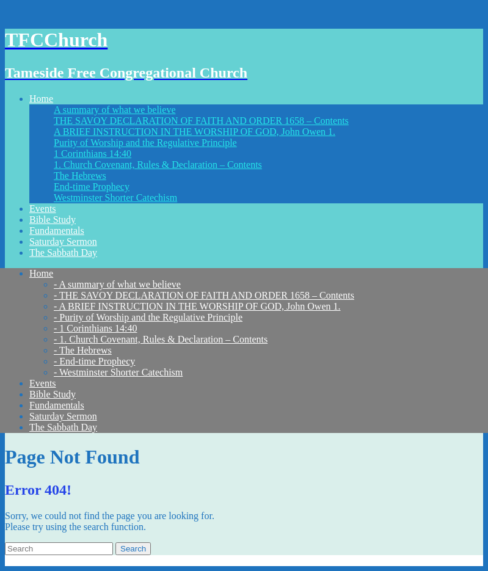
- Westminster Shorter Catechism (118, 372)
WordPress (223, 560)
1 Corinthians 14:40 (92, 153)
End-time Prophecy (91, 186)
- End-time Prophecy (94, 361)
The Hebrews (80, 175)
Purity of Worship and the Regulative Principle (145, 142)
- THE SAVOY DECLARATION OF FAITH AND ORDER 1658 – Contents (204, 295)
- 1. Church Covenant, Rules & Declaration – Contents (161, 339)
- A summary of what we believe (117, 284)
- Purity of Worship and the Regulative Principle (148, 317)
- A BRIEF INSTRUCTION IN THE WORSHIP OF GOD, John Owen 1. (197, 306)
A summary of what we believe (115, 109)
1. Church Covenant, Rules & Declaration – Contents (158, 164)
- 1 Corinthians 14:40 (95, 328)
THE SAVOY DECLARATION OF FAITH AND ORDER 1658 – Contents (201, 120)
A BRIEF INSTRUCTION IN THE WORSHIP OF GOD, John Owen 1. (194, 131)
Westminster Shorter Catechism (115, 197)
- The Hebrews (83, 350)
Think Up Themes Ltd (105, 560)
